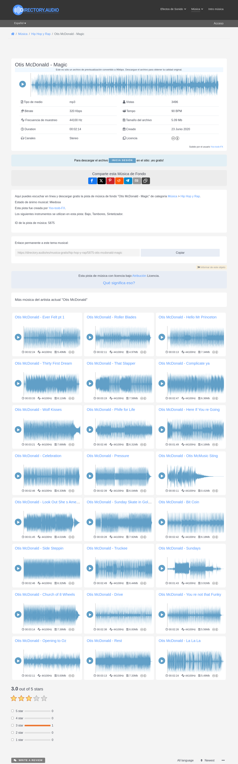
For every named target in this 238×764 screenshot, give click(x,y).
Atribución (139, 276)
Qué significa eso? (119, 283)
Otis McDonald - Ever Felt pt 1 (40, 317)
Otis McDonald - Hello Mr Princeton (188, 317)
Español (19, 23)
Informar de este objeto (211, 267)
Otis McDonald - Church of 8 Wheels (45, 594)
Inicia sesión (122, 160)
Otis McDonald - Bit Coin (179, 502)
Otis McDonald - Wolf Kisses (38, 410)
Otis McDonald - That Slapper (111, 363)
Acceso (218, 23)
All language (185, 760)
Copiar (179, 251)
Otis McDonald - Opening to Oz (40, 641)
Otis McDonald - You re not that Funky (190, 594)
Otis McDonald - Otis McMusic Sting (188, 456)
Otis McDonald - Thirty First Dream (43, 363)
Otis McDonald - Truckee (107, 548)
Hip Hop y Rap (190, 196)
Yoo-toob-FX (217, 147)
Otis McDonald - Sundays (180, 548)
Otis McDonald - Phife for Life (111, 410)
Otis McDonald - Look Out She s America (48, 502)
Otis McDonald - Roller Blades (111, 317)
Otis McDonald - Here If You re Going (189, 410)
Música (172, 196)
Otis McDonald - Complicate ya (184, 363)
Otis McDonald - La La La (180, 641)
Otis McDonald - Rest (104, 641)
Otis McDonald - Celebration (38, 456)
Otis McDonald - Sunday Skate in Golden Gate (125, 502)
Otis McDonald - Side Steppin (39, 548)
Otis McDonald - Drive (105, 594)
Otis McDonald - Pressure (108, 456)
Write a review (28, 760)
